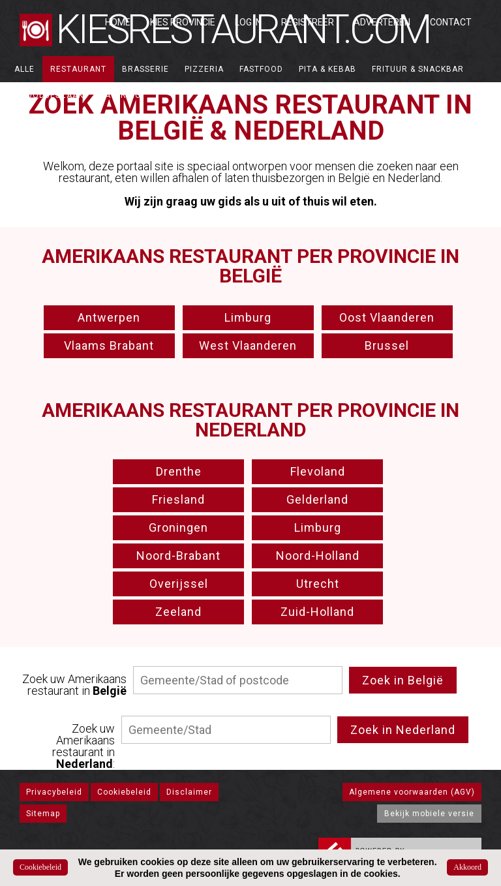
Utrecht (317, 583)
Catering (120, 95)
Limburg (247, 317)
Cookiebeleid (124, 792)
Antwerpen (109, 317)
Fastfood (261, 69)
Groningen (178, 527)
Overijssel (178, 583)
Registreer (307, 22)
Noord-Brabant (178, 555)
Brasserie (145, 69)
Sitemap (43, 813)
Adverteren (382, 22)
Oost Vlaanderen (386, 317)
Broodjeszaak (49, 95)
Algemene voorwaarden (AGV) (412, 792)
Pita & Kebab (327, 69)
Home (117, 22)
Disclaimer (189, 792)
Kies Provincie (182, 22)
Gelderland (317, 499)
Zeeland (178, 612)
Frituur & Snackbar (418, 69)
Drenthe (179, 471)
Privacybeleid (54, 792)
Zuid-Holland (317, 612)
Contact (451, 22)
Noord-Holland (317, 555)
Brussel (387, 345)
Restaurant (78, 69)
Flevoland (317, 471)
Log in (248, 22)
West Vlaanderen (248, 345)
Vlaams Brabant (109, 345)
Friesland (178, 499)
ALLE (24, 69)
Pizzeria (204, 69)
